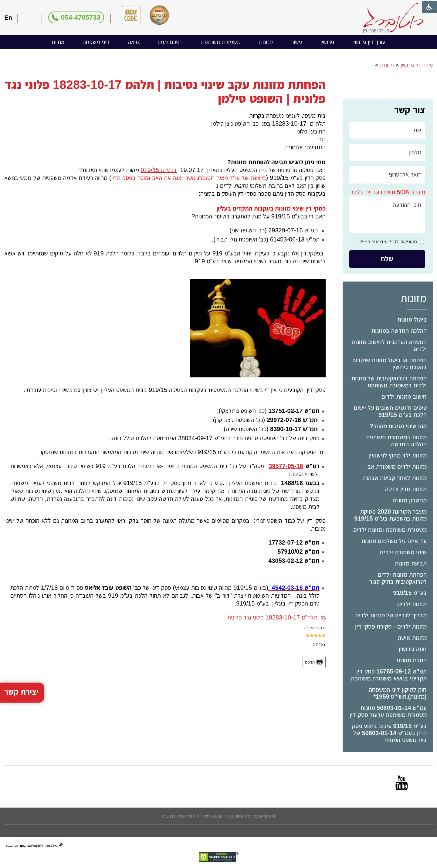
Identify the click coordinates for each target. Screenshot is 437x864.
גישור (296, 42)
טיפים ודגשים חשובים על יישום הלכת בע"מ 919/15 (390, 411)
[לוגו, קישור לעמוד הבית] (393, 18)
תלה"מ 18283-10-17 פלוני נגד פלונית (276, 617)
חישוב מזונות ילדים (403, 396)
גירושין (327, 42)
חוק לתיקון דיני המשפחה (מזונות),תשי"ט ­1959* (398, 693)
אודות (58, 42)
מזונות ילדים (412, 604)
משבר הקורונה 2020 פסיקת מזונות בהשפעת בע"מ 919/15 (390, 515)
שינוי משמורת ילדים (403, 552)
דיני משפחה (96, 42)
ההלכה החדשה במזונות (398, 330)
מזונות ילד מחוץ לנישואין (397, 455)
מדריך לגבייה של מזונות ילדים (390, 615)
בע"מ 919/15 (409, 592)
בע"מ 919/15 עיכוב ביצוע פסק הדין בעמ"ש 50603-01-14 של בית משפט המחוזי (389, 733)
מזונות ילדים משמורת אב (397, 466)
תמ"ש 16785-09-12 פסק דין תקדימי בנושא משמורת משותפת (389, 675)
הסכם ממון (170, 42)
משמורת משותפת (221, 42)
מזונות (266, 42)
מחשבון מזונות (410, 500)
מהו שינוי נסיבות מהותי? (398, 426)
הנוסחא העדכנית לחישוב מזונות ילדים (389, 345)
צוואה (134, 42)
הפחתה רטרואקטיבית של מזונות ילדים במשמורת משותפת (389, 382)
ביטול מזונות (412, 319)
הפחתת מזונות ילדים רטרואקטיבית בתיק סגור (397, 578)
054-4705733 (80, 17)
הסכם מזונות (412, 660)
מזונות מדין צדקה (405, 489)
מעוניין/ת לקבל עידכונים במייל (388, 241)
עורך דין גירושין (368, 42)
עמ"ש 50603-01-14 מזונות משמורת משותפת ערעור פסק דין (388, 711)
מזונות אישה (412, 637)
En (8, 17)
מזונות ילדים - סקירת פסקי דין (390, 626)
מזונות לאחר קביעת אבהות (395, 477)
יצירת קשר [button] (21, 669)
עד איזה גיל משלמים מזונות (393, 541)
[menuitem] (369, 42)
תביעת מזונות (411, 563)
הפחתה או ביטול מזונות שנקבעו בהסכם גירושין (389, 363)
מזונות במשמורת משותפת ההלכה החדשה (396, 440)
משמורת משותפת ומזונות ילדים (390, 529)
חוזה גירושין (413, 649)
